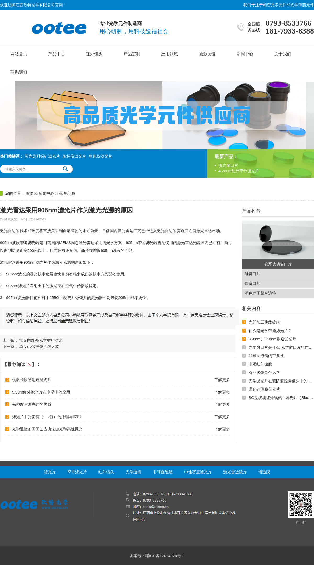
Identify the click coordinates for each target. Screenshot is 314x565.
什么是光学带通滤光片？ (270, 330)
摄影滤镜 (207, 54)
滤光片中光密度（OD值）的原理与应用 (46, 416)
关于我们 (282, 54)
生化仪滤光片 (100, 156)
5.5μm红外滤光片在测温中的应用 (41, 392)
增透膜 (264, 472)
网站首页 (18, 54)
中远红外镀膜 (260, 364)
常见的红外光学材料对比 (41, 340)
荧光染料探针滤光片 (42, 156)
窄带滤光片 (77, 472)
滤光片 (50, 472)
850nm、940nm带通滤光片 (272, 339)
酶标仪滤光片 (74, 156)
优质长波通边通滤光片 (31, 380)
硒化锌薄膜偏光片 (264, 389)
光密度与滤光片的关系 (31, 404)
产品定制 (132, 54)
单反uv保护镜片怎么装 (39, 346)
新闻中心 (245, 54)
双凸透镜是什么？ (264, 372)
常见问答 (67, 193)
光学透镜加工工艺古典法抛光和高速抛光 (47, 429)
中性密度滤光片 (198, 472)
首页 (30, 193)
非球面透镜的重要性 (266, 355)
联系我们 (18, 72)
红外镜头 (94, 54)
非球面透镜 (163, 472)
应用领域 (169, 54)
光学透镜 (133, 472)
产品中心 (56, 54)
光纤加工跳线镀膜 (264, 322)
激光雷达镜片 (235, 472)
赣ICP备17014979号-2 (164, 555)
